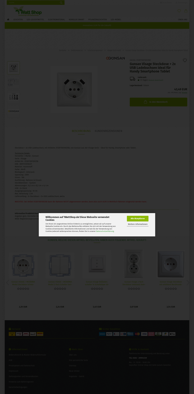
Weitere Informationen (138, 224)
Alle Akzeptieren (138, 218)
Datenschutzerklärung (105, 231)
